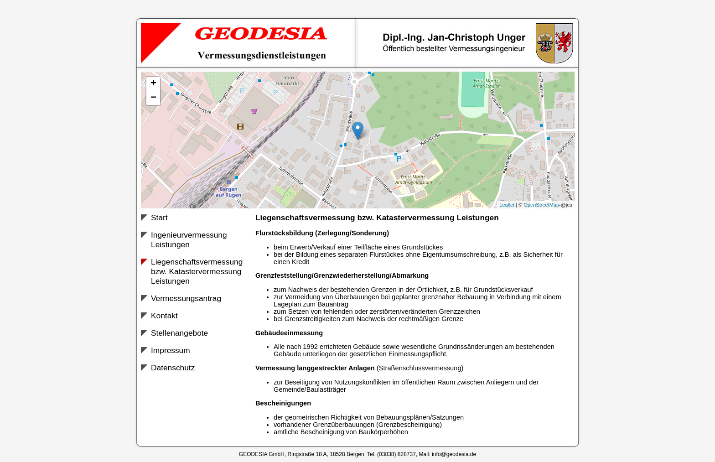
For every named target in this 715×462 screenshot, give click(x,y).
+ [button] (153, 84)
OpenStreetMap (541, 205)
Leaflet (506, 205)
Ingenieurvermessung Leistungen (189, 239)
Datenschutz (173, 367)
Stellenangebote (179, 332)
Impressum (170, 350)
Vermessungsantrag (186, 298)
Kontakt (164, 315)
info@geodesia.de (454, 454)
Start (159, 217)
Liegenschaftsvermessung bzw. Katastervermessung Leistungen (197, 271)
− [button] (153, 98)
